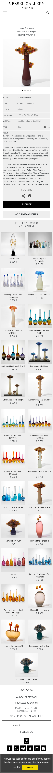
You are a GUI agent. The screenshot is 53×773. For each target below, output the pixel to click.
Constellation (13, 259)
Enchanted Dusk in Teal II (26, 680)
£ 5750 (13, 442)
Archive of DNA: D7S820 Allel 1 (39, 332)
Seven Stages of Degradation (39, 260)
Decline (16, 767)
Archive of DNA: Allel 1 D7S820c (13, 473)
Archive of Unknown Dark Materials (40, 576)
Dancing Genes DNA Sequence (13, 296)
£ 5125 (40, 580)
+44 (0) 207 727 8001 (26, 698)
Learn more (43, 762)
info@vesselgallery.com (26, 703)
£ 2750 (13, 336)
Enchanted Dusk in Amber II (39, 401)
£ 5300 (13, 403)
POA (40, 511)
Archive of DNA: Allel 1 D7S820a (13, 437)
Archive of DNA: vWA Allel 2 (13, 367)
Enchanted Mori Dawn (39, 367)
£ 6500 (13, 300)
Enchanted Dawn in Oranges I (13, 332)
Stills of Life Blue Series (13, 508)
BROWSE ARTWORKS (26, 35)
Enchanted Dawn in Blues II (39, 295)
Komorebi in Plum (13, 541)
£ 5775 (40, 336)
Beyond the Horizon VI (13, 646)
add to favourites (26, 214)
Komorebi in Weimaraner (40, 508)
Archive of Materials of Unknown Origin (13, 611)
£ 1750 (40, 298)
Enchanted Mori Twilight (13, 400)
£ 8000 (40, 370)
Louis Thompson (27, 28)
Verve (13, 575)
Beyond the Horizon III (39, 541)
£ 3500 (13, 262)
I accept (30, 767)
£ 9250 (40, 265)
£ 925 (40, 649)
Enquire (26, 204)
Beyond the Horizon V (39, 610)
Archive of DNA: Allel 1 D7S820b (39, 437)
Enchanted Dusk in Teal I (39, 646)
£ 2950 (40, 544)
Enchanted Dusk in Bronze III (39, 473)
